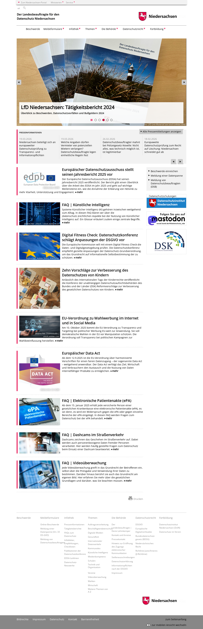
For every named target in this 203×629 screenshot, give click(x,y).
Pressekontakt (118, 539)
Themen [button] (90, 29)
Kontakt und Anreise (121, 535)
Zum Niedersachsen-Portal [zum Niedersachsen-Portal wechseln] (34, 2)
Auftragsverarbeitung (98, 524)
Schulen (91, 560)
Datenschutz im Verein (170, 531)
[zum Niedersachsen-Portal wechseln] (158, 20)
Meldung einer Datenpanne (167, 175)
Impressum (117, 572)
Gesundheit (93, 536)
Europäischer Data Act (81, 353)
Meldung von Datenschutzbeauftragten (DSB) (165, 183)
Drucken (138, 499)
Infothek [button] (73, 29)
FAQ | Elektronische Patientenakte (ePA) (96, 400)
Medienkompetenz (97, 556)
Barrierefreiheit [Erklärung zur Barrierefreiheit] (90, 619)
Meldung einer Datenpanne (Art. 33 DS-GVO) (50, 531)
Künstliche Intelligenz (98, 552)
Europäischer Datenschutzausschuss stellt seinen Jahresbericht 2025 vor (98, 172)
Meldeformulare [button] (52, 29)
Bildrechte (23, 619)
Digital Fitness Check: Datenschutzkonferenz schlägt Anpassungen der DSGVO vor (100, 237)
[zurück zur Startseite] (38, 17)
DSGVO (139, 524)
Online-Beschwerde (49, 524)
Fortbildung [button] (156, 29)
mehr (80, 192)
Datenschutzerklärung (122, 561)
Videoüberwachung (97, 577)
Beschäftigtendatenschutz (100, 528)
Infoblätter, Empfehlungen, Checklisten (71, 543)
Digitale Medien (95, 532)
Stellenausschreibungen (123, 557)
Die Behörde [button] (109, 29)
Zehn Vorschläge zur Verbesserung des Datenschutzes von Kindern (95, 272)
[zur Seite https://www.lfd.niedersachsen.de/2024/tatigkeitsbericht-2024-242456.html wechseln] (101, 82)
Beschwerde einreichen (164, 171)
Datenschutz (57, 619)
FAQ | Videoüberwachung (84, 462)
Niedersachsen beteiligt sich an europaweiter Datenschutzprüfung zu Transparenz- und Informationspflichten (37, 149)
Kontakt (72, 619)
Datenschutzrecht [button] (133, 29)
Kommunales (94, 548)
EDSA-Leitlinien (71, 558)
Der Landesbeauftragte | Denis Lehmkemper (122, 527)
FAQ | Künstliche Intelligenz (86, 204)
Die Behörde (119, 517)
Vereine (91, 572)
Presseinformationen (74, 524)
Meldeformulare (49, 517)
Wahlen (91, 581)
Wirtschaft (93, 585)
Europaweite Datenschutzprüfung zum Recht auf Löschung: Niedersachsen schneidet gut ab (162, 147)
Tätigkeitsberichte (72, 528)
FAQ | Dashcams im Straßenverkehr (93, 434)
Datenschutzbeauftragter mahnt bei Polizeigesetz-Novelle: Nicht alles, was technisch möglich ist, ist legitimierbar (121, 147)
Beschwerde (33, 29)
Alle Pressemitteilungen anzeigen (162, 131)
